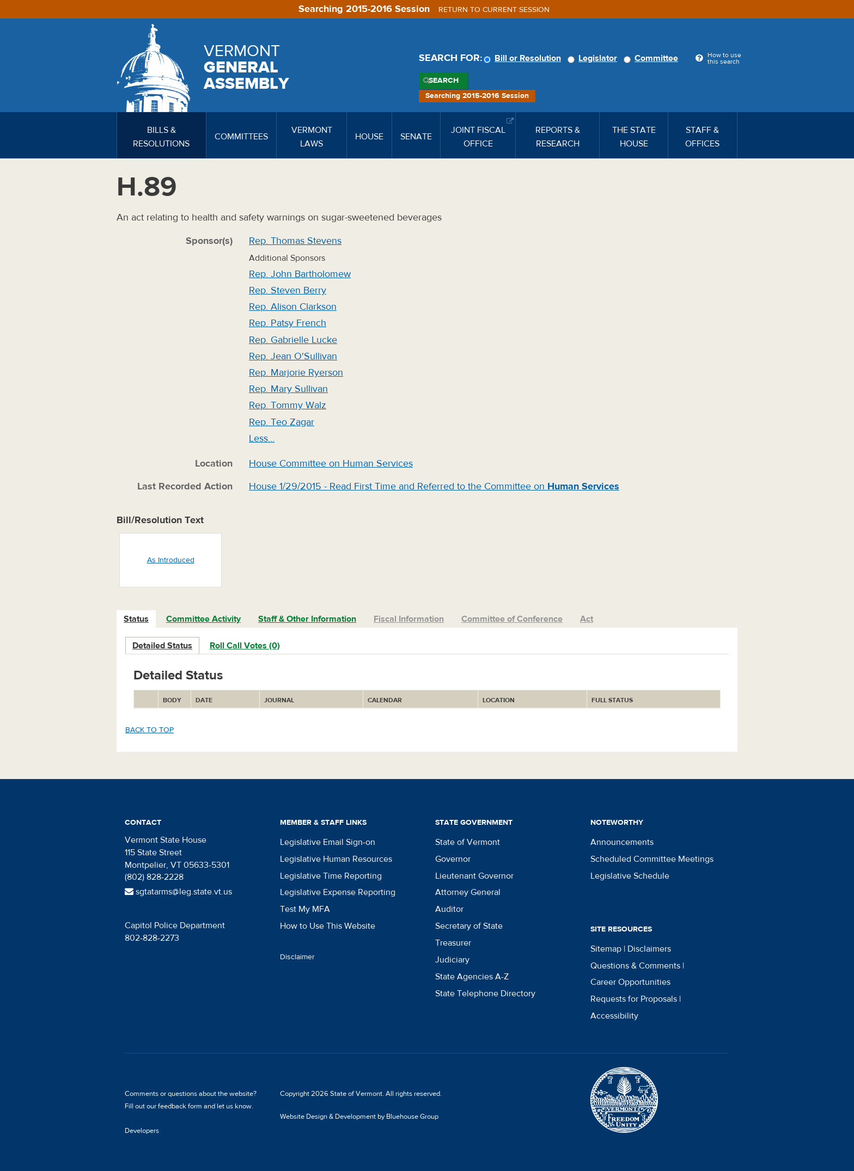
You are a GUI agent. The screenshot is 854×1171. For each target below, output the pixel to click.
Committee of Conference (512, 619)
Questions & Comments (635, 965)
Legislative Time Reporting (331, 875)
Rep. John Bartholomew (300, 274)
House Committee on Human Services (331, 463)
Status (136, 619)
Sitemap (605, 948)
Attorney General (468, 892)
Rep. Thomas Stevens (295, 241)
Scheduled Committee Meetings (651, 859)
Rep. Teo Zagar (281, 422)
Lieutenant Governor (474, 875)
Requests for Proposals (633, 999)
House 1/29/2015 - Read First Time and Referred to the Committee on (434, 486)
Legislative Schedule (629, 875)
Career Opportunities (630, 982)
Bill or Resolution (524, 58)
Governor (453, 859)
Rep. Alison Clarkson (293, 307)
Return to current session (494, 10)
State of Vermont (467, 842)
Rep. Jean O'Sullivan (293, 356)
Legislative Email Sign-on (327, 842)
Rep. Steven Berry (287, 290)
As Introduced (170, 560)
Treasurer (453, 942)
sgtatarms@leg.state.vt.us (178, 891)
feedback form (180, 1106)
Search (444, 80)
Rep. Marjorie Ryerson (296, 372)
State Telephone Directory (485, 993)
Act (586, 619)
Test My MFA (305, 909)
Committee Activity (203, 619)
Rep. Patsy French (287, 323)
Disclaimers (649, 948)
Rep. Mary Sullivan (288, 389)
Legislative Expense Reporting (337, 892)
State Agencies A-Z (472, 976)
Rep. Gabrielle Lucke (293, 340)
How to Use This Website (327, 926)
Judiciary (452, 959)
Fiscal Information (409, 619)
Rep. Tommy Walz (287, 405)
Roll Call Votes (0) (245, 645)
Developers (142, 1130)
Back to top (149, 730)
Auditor (449, 909)
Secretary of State (469, 926)
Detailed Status (162, 645)
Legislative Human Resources (336, 859)
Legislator (594, 58)
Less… (261, 438)
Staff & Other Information (307, 619)
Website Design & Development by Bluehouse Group (359, 1116)
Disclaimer (297, 957)
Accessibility (614, 1015)
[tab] (137, 619)
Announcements (622, 842)
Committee (652, 58)
